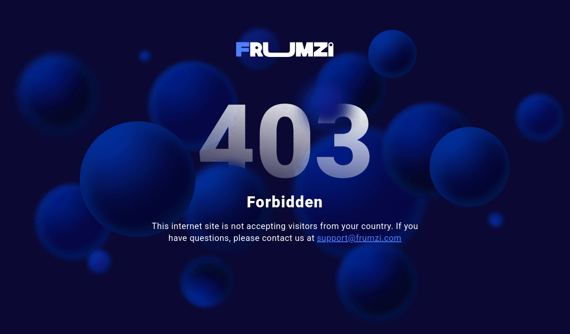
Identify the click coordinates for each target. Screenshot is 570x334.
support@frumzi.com (359, 238)
